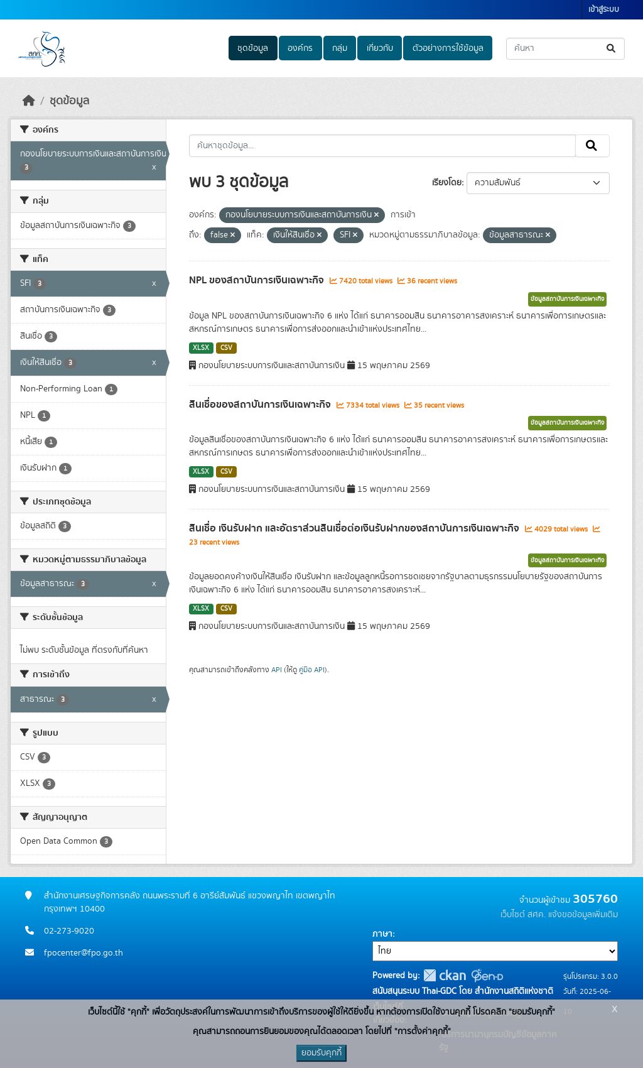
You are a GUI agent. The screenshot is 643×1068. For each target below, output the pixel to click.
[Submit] (611, 49)
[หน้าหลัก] (29, 101)
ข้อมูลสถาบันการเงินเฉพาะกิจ (567, 299)
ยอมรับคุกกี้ (321, 1053)
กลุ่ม (339, 48)
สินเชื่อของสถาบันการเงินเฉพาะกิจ (261, 404)
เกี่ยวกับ (380, 48)
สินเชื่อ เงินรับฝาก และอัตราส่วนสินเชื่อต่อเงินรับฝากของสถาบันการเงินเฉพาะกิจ (355, 528)
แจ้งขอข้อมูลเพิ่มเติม (583, 914)
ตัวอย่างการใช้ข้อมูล (448, 48)
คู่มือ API (312, 669)
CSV (226, 348)
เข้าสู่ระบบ (603, 10)
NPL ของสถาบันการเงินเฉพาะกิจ (258, 280)
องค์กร (300, 48)
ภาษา (382, 934)
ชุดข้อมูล (252, 48)
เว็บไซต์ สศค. (523, 914)
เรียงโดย (447, 183)
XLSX (201, 348)
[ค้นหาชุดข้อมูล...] (565, 49)
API (276, 669)
